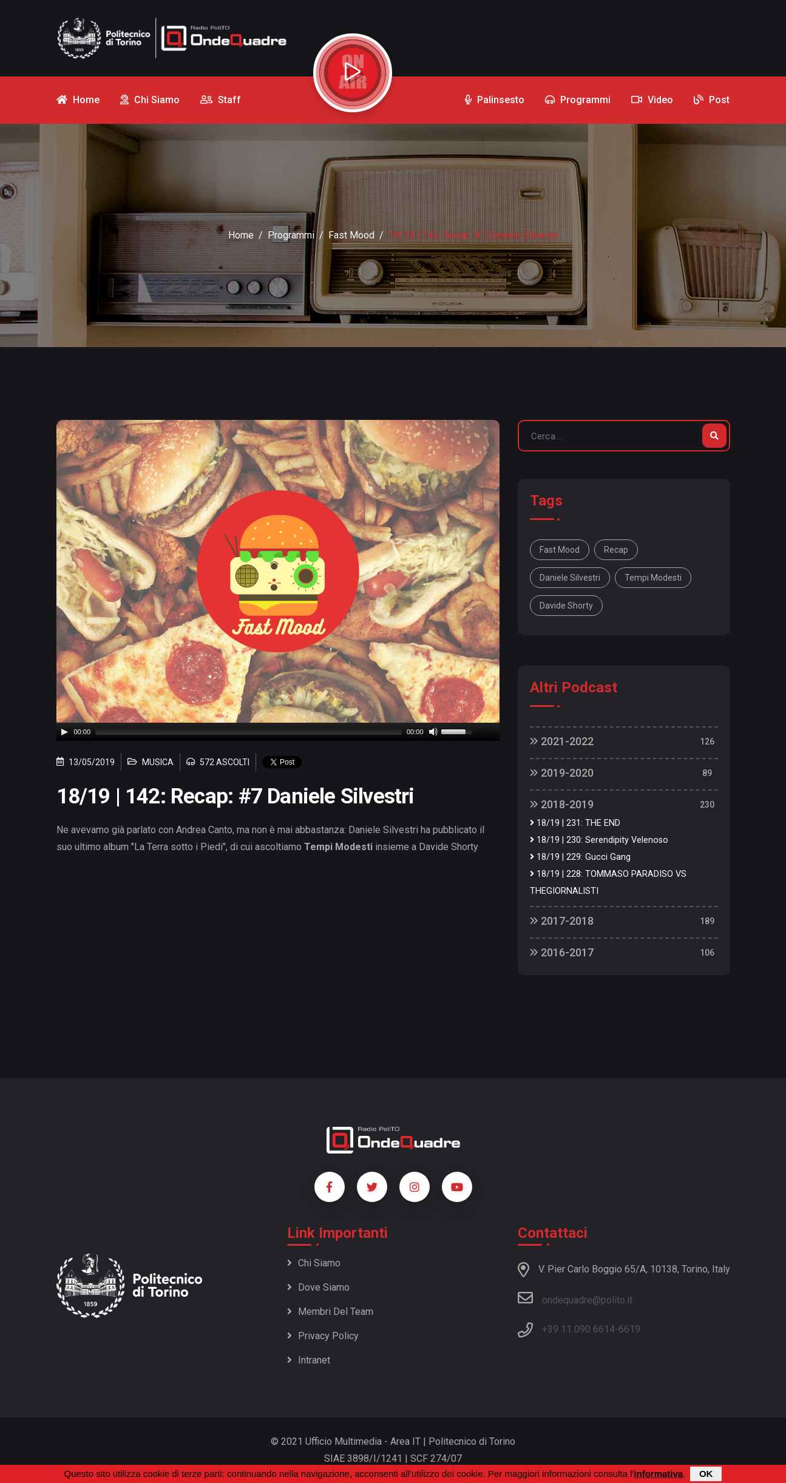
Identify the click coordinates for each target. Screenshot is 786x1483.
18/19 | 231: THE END (575, 823)
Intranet (308, 1360)
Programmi (291, 235)
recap (616, 550)
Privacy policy (323, 1336)
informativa (658, 1473)
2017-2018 (562, 920)
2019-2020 (562, 772)
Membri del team (330, 1311)
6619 (629, 1329)
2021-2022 (562, 741)
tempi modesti (653, 578)
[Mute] (433, 732)
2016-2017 (562, 952)
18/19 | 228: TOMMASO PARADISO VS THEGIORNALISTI (608, 882)
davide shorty (566, 605)
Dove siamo (318, 1287)
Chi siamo (313, 1263)
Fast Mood (351, 235)
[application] (278, 732)
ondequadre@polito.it (575, 1298)
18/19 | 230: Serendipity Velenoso (599, 840)
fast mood (560, 550)
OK (706, 1473)
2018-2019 (562, 804)
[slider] (248, 732)
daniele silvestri (570, 578)
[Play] (64, 732)
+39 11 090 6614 (578, 1329)
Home (241, 235)
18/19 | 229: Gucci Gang (580, 857)
